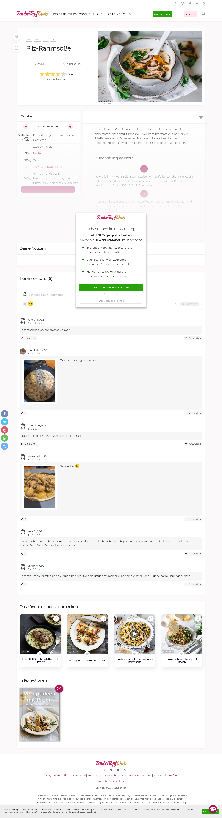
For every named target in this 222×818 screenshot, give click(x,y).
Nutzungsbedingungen (137, 775)
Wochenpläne (91, 14)
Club (127, 14)
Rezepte (59, 14)
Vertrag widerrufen (165, 775)
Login (190, 14)
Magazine (112, 14)
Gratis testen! (162, 14)
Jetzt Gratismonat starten (111, 287)
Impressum (94, 775)
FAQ (48, 775)
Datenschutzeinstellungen (111, 781)
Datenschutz (112, 775)
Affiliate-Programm (74, 775)
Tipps (72, 14)
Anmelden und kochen (111, 300)
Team (56, 775)
